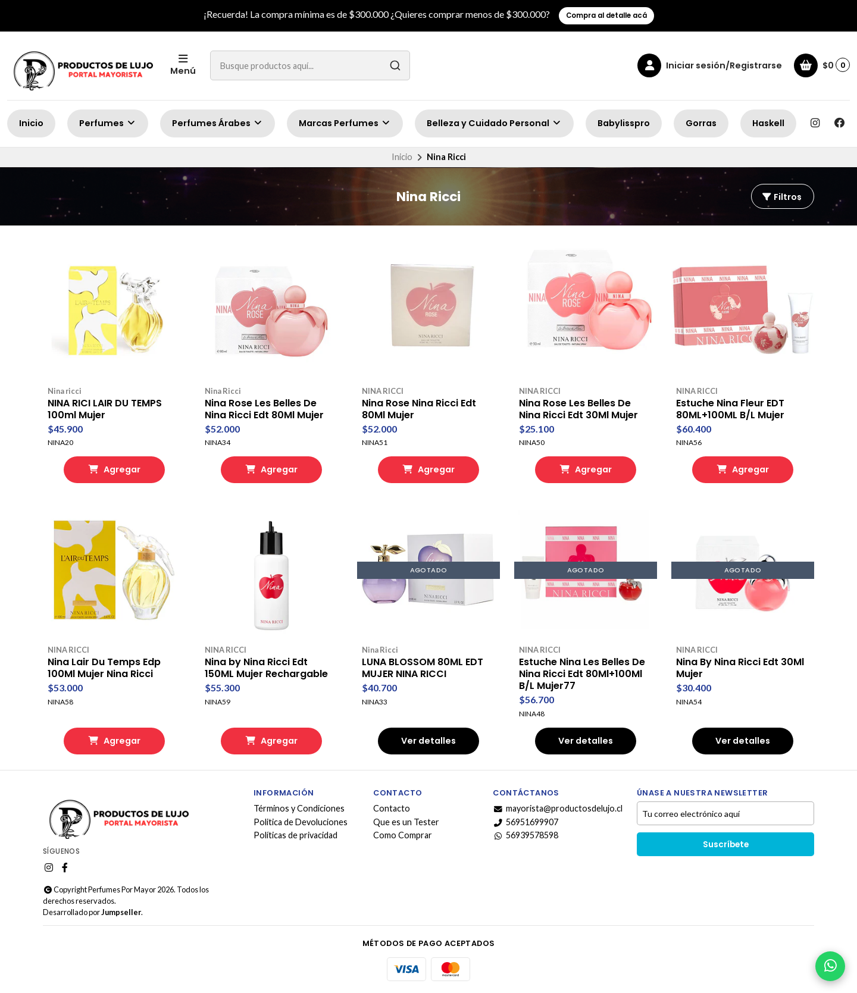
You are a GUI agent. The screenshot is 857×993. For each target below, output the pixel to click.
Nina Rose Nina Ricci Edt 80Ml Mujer (419, 409)
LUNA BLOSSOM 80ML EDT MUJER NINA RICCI (422, 668)
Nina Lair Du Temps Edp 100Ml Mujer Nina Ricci (104, 668)
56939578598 (525, 835)
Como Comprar (402, 835)
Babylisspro (624, 123)
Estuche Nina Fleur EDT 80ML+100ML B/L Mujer (730, 409)
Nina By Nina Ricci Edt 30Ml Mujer (740, 668)
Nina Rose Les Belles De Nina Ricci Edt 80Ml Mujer (264, 409)
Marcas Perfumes (345, 123)
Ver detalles (428, 741)
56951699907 (525, 822)
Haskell (768, 123)
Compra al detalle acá (606, 15)
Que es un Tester (406, 822)
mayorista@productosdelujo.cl (558, 808)
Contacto (391, 808)
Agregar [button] (114, 469)
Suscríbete (726, 844)
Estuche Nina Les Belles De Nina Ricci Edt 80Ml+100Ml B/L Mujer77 (582, 674)
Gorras (701, 123)
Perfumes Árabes (217, 123)
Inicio (31, 123)
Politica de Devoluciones (301, 822)
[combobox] (310, 65)
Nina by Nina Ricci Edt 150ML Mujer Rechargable (266, 668)
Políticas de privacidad (295, 835)
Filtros (781, 197)
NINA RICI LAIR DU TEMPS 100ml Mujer (105, 409)
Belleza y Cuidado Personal (494, 123)
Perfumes (107, 123)
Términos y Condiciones (299, 808)
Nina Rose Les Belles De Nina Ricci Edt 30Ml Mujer (578, 409)
